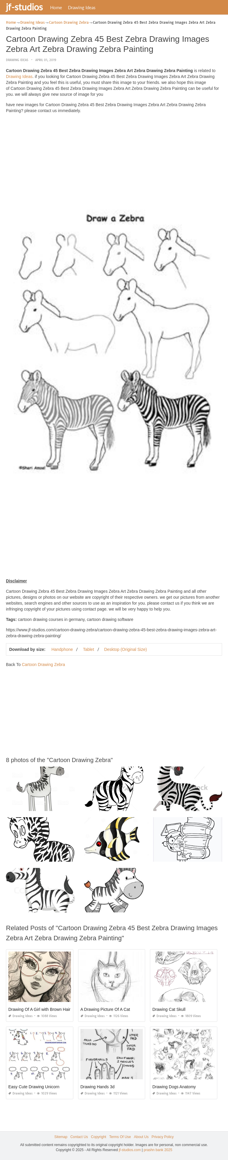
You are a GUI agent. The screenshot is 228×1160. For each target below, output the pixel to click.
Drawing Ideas (82, 7)
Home (56, 7)
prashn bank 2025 (158, 1150)
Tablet (88, 649)
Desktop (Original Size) (125, 649)
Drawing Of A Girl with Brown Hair (39, 1009)
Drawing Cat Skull (168, 1009)
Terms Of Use (120, 1137)
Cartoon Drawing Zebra (43, 664)
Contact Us (79, 1137)
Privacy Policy (162, 1137)
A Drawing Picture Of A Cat (105, 1009)
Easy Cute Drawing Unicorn (33, 1086)
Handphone (62, 649)
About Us (141, 1137)
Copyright (98, 1137)
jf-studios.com (130, 1150)
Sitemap (60, 1137)
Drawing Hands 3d (97, 1086)
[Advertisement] (114, 159)
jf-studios (24, 6)
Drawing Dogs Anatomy (174, 1086)
